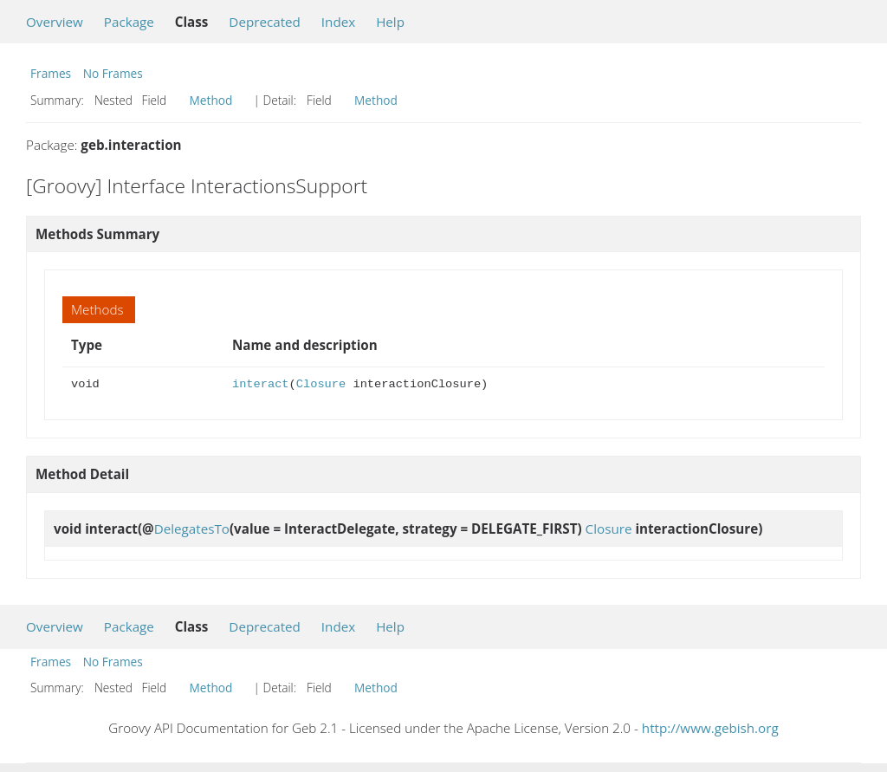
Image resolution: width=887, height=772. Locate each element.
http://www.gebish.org (710, 727)
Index (338, 21)
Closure (321, 384)
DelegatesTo (192, 528)
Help (390, 21)
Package (129, 21)
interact (260, 384)
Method (211, 100)
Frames (50, 73)
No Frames (113, 73)
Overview (54, 21)
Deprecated (265, 21)
